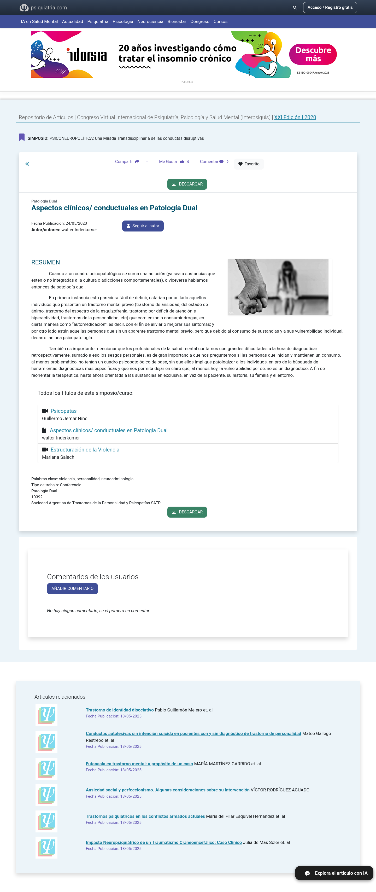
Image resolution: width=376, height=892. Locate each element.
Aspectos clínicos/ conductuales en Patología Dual (109, 430)
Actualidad (72, 21)
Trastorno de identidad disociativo (120, 710)
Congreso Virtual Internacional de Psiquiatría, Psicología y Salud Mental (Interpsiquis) (174, 117)
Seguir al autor (143, 225)
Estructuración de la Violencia (85, 450)
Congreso (199, 21)
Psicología (123, 21)
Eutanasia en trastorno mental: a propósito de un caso (139, 763)
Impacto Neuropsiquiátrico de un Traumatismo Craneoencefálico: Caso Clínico (164, 842)
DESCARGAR (187, 184)
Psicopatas (64, 411)
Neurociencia (150, 21)
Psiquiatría (97, 21)
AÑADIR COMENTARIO (72, 588)
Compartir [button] (130, 161)
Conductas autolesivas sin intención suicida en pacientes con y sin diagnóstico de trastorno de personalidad (193, 733)
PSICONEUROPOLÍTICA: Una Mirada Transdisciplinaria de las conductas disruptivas (111, 137)
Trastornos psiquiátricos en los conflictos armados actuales (145, 816)
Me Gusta (175, 161)
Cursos (220, 21)
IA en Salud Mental (39, 21)
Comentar (215, 161)
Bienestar (177, 21)
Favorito (249, 163)
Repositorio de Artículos (46, 117)
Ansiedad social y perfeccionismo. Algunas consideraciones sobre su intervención (168, 789)
